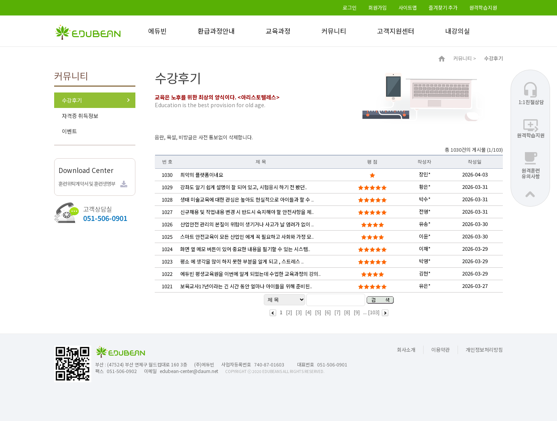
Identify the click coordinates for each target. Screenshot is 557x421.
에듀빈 (157, 31)
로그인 (350, 7)
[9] (357, 312)
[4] (308, 312)
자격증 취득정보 (80, 116)
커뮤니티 (333, 31)
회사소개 (406, 349)
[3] (299, 312)
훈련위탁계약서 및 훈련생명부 (86, 183)
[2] (289, 312)
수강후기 (72, 100)
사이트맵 (407, 7)
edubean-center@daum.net (189, 371)
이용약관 (440, 349)
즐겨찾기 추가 (443, 7)
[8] (347, 312)
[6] (328, 312)
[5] (318, 312)
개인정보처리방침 (484, 349)
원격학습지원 (483, 7)
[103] (373, 312)
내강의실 (457, 31)
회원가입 (377, 7)
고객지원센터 (395, 31)
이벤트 (69, 131)
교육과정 (278, 31)
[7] (337, 312)
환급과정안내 (216, 31)
